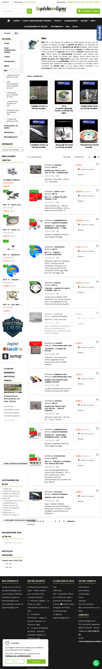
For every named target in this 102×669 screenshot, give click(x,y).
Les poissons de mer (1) (13, 501)
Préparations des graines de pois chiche (12, 399)
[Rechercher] (17, 11)
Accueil (6, 39)
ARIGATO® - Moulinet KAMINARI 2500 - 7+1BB (55, 227)
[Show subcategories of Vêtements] (22, 132)
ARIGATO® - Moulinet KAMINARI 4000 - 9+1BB (56, 436)
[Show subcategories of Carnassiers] (22, 61)
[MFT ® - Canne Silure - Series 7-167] (35, 196)
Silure (84, 21)
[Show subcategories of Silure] (22, 66)
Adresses (82, 601)
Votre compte (87, 581)
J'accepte (36, 661)
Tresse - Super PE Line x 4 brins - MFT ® (57, 289)
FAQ (67, 26)
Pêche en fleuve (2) (11, 491)
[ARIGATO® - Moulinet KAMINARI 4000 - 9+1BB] (35, 431)
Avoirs (81, 597)
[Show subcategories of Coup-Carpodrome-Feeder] (22, 48)
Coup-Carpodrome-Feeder (37, 21)
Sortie (14, 661)
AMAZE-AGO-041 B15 (54, 497)
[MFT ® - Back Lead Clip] (12, 191)
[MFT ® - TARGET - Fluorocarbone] (12, 266)
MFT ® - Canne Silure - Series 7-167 (56, 198)
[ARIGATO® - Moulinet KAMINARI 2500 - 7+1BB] (35, 222)
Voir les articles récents (16, 464)
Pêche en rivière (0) (11, 494)
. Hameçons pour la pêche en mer (12, 95)
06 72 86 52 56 (30, 2)
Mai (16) (9, 567)
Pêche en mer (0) (10, 505)
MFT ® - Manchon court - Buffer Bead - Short (12, 255)
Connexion (72, 2)
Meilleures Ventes (9, 158)
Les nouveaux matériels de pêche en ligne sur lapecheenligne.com (12, 597)
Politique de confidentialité (17, 656)
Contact (5, 2)
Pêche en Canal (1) (11, 515)
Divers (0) (7, 489)
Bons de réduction (86, 604)
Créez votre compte (90, 2)
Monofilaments (11, 137)
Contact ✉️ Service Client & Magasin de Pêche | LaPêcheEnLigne (63, 607)
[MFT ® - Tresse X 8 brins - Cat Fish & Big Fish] (35, 457)
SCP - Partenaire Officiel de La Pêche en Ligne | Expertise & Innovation (63, 597)
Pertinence (82, 157)
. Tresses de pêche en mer (12, 120)
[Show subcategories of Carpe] (22, 43)
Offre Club (57, 590)
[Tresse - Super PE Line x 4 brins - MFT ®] (35, 283)
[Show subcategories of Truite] (22, 57)
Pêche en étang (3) (11, 508)
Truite (57, 21)
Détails (81, 174)
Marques (7, 144)
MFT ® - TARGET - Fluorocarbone (12, 280)
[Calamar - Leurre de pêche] (35, 344)
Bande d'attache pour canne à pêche (56, 381)
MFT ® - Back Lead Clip (12, 205)
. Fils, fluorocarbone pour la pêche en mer (12, 85)
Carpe (16, 21)
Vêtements (56, 26)
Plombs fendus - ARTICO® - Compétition (12, 180)
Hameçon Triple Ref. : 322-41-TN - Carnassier (56, 171)
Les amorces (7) (10, 503)
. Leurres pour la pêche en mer (12, 103)
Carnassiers (70, 21)
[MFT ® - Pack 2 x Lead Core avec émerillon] (12, 216)
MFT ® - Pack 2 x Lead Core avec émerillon (12, 230)
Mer (93, 21)
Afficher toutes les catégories (20, 520)
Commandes (83, 594)
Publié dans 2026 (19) (12, 560)
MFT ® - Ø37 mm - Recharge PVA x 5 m (12, 304)
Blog (75, 26)
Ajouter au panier (86, 169)
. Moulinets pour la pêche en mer (13, 112)
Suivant (72, 521)
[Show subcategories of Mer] (22, 70)
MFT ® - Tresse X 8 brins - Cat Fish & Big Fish (58, 462)
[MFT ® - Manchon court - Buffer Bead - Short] (12, 241)
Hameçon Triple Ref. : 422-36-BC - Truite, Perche (56, 408)
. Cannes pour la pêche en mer (12, 76)
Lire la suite (9, 420)
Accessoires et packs (35, 26)
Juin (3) (9, 564)
